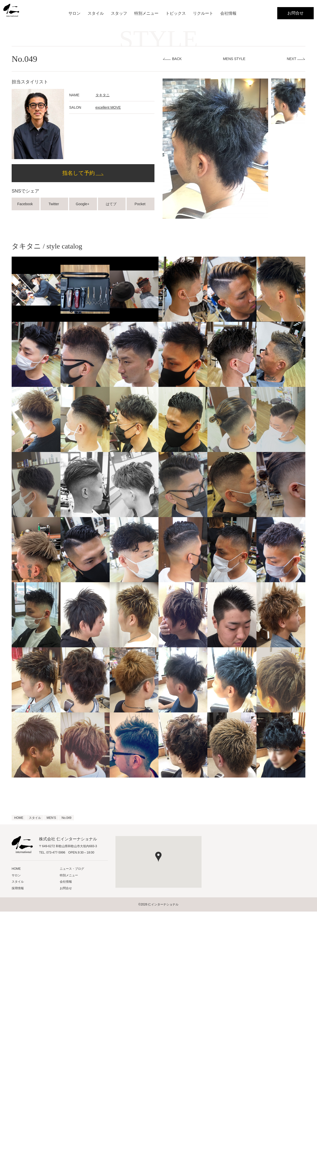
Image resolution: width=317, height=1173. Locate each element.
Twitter (54, 204)
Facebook (25, 204)
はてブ (111, 204)
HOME (16, 869)
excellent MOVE (108, 107)
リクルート (203, 13)
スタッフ (119, 13)
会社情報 (228, 13)
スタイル (96, 13)
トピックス (176, 13)
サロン (74, 13)
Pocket (141, 204)
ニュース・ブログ (72, 869)
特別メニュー (146, 13)
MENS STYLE (234, 59)
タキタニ (102, 95)
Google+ (83, 204)
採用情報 (18, 888)
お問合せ (295, 13)
